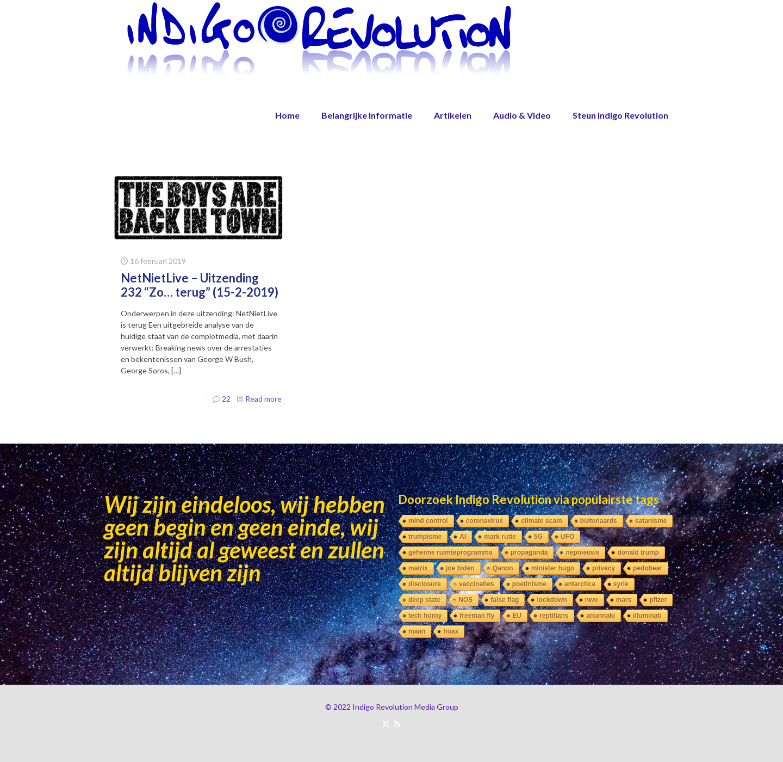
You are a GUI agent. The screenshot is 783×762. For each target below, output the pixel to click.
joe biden (460, 568)
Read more (263, 398)
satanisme (651, 521)
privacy (603, 568)
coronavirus (485, 521)
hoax (450, 631)
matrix (418, 568)
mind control (428, 521)
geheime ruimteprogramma (450, 552)
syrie (621, 584)
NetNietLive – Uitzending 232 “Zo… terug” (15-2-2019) (199, 285)
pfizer (658, 600)
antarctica (579, 584)
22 (226, 398)
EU (516, 615)
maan (416, 631)
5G (538, 536)
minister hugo (552, 568)
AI (462, 536)
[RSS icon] (397, 723)
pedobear (647, 568)
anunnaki (600, 615)
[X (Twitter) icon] (386, 723)
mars (624, 600)
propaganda (529, 552)
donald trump (638, 552)
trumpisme (425, 536)
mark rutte (500, 536)
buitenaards (598, 521)
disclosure (424, 584)
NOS (465, 600)
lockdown (552, 600)
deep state (424, 600)
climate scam (541, 521)
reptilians (553, 615)
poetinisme (529, 584)
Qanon (503, 568)
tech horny (425, 615)
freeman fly (476, 615)
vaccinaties (476, 584)
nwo (591, 600)
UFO (567, 536)
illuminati (647, 615)
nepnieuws (582, 552)
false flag (504, 600)
